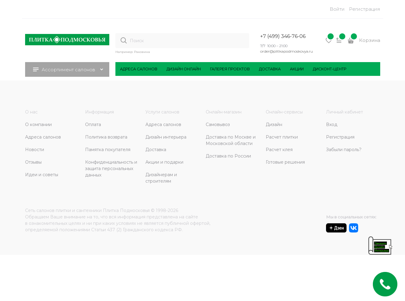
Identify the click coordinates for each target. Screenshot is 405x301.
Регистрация (364, 9)
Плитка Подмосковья (126, 210)
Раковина (142, 52)
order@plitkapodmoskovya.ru (286, 51)
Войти (337, 9)
